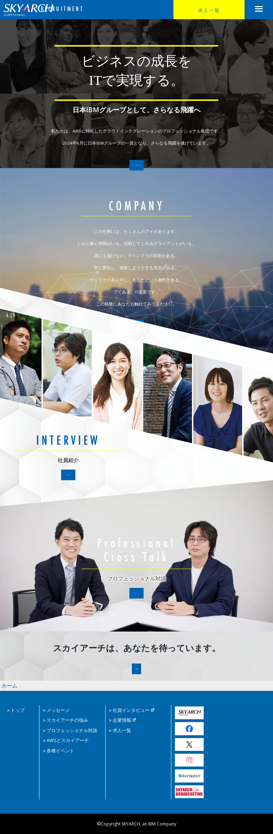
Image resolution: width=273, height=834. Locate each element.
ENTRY (136, 671)
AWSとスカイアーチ (64, 738)
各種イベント (57, 747)
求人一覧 (209, 10)
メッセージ (55, 709)
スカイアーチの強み (64, 719)
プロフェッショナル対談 (68, 728)
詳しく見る (68, 477)
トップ (15, 709)
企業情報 (122, 719)
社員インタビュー (130, 709)
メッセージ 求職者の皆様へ (136, 168)
